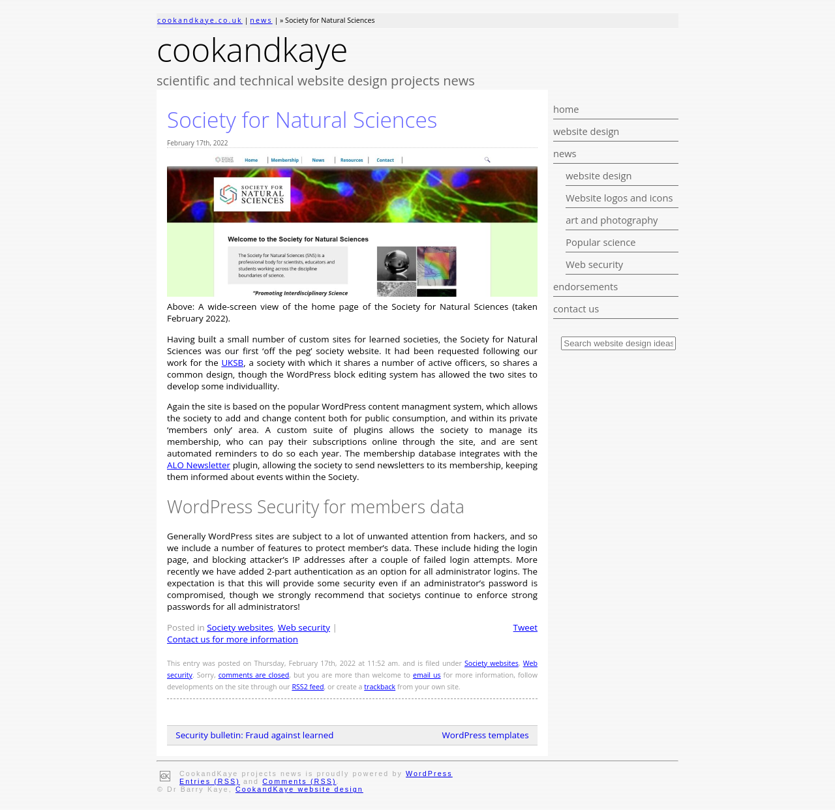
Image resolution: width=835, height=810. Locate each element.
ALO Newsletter (198, 465)
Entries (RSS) (209, 781)
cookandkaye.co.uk (200, 20)
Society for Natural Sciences (302, 119)
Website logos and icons (619, 197)
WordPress (429, 773)
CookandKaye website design (299, 789)
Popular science (600, 241)
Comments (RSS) (299, 781)
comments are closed (254, 675)
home (566, 108)
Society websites (240, 627)
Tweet (525, 627)
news (261, 20)
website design (586, 131)
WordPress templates (485, 735)
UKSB (232, 362)
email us (427, 675)
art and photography (612, 219)
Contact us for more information (232, 639)
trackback (379, 686)
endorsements (585, 286)
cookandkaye (252, 49)
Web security (594, 264)
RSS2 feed (308, 686)
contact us (576, 308)
